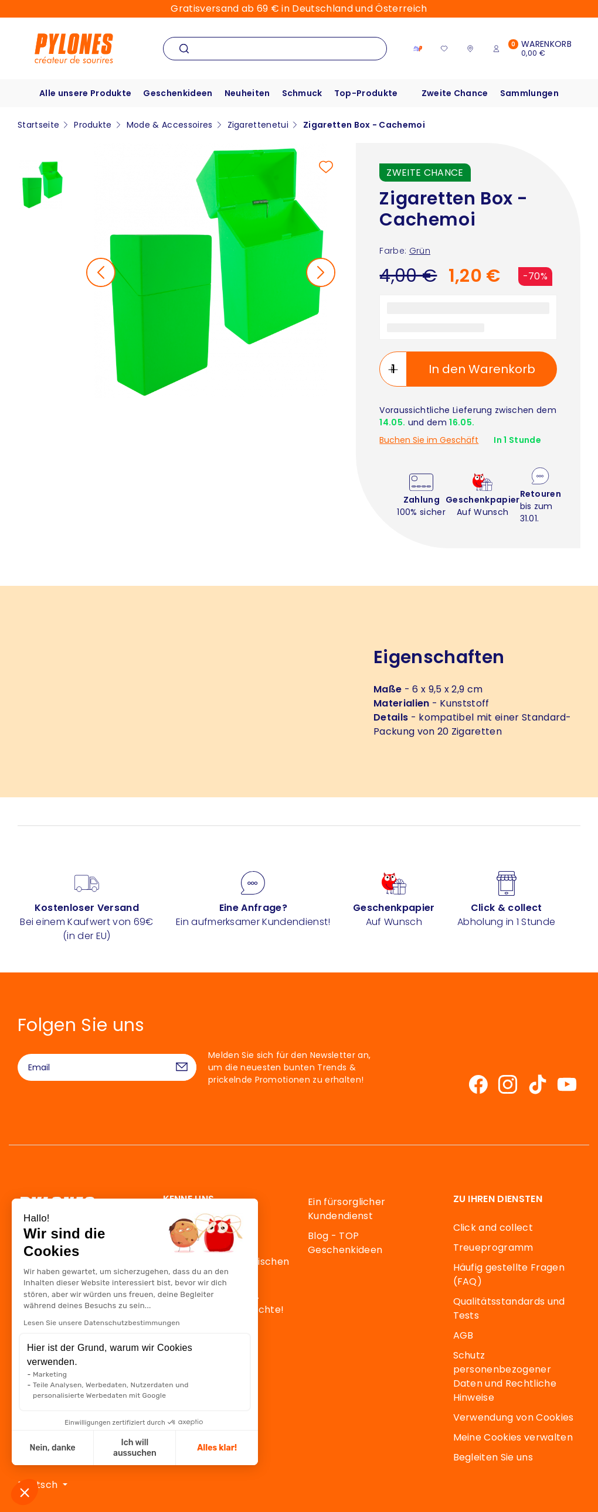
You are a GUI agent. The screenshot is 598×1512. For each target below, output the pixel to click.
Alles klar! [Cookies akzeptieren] (217, 1448)
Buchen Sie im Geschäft (428, 440)
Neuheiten (247, 93)
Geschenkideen (177, 93)
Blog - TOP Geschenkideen (345, 1243)
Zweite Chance (455, 93)
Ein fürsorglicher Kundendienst (346, 1209)
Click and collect (493, 1227)
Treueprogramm (493, 1247)
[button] (25, 1492)
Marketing (49, 1374)
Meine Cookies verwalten (513, 1437)
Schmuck (302, 93)
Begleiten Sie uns (493, 1457)
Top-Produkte (366, 93)
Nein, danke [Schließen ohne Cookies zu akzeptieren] (52, 1448)
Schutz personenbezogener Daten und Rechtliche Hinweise (504, 1376)
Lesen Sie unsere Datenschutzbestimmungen (101, 1323)
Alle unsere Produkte (85, 93)
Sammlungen (529, 93)
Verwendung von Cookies (513, 1417)
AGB (463, 1335)
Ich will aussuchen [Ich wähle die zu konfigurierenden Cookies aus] (134, 1448)
